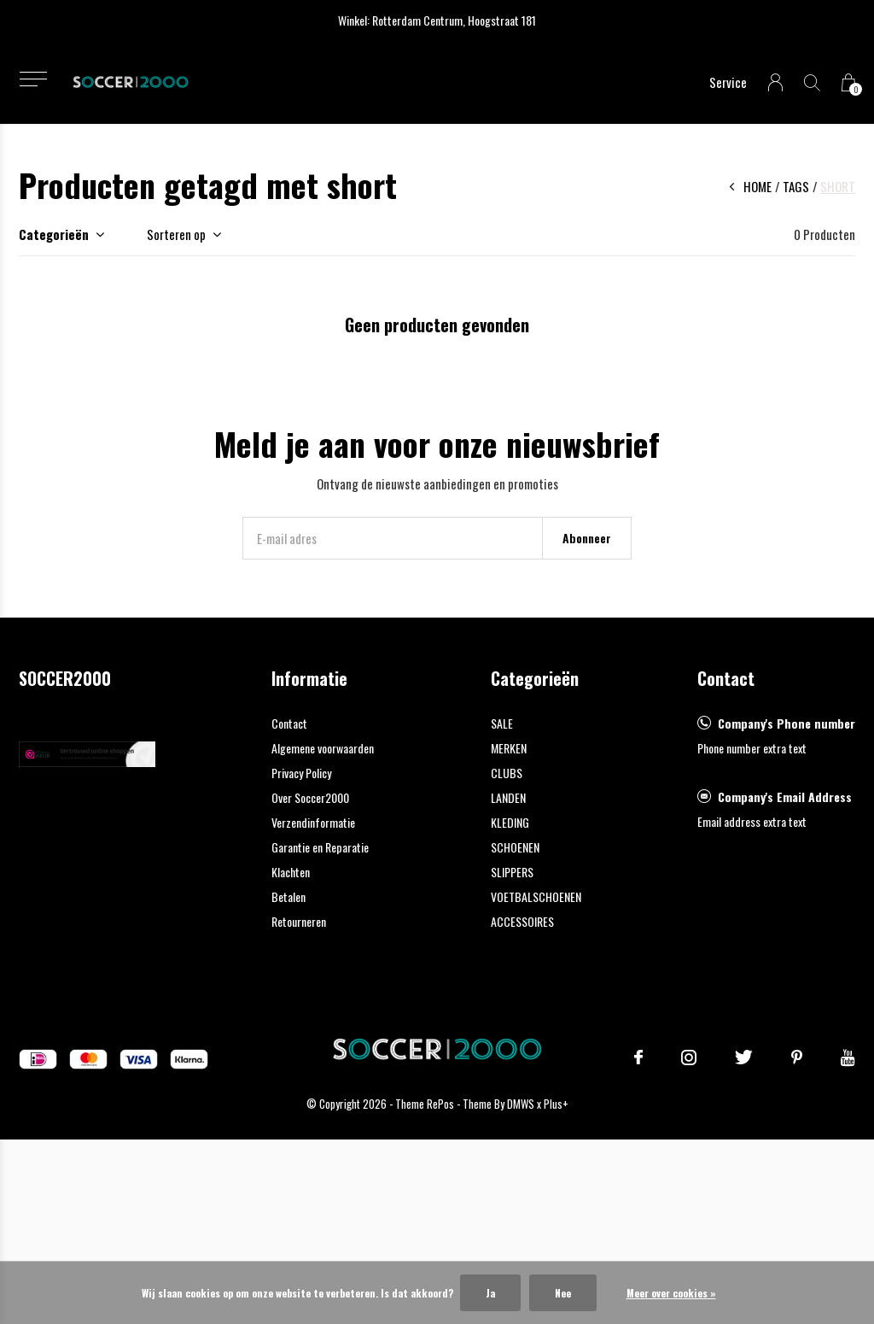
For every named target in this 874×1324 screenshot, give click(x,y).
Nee (563, 1293)
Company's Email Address (785, 797)
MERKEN (509, 748)
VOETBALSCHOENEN (536, 896)
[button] (33, 79)
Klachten (290, 872)
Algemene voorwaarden (322, 748)
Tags (796, 186)
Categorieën (54, 234)
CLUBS (506, 773)
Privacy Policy (301, 773)
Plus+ (556, 1103)
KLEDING (510, 822)
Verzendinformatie (313, 822)
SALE (502, 723)
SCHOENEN (515, 847)
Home (757, 186)
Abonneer (586, 538)
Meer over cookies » (671, 1293)
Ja (490, 1293)
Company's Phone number (786, 723)
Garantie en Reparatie (320, 847)
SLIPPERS (512, 872)
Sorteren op (176, 234)
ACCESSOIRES (522, 921)
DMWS (520, 1103)
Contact (289, 723)
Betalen (288, 896)
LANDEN (508, 797)
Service (728, 82)
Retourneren (298, 921)
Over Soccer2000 (310, 797)
